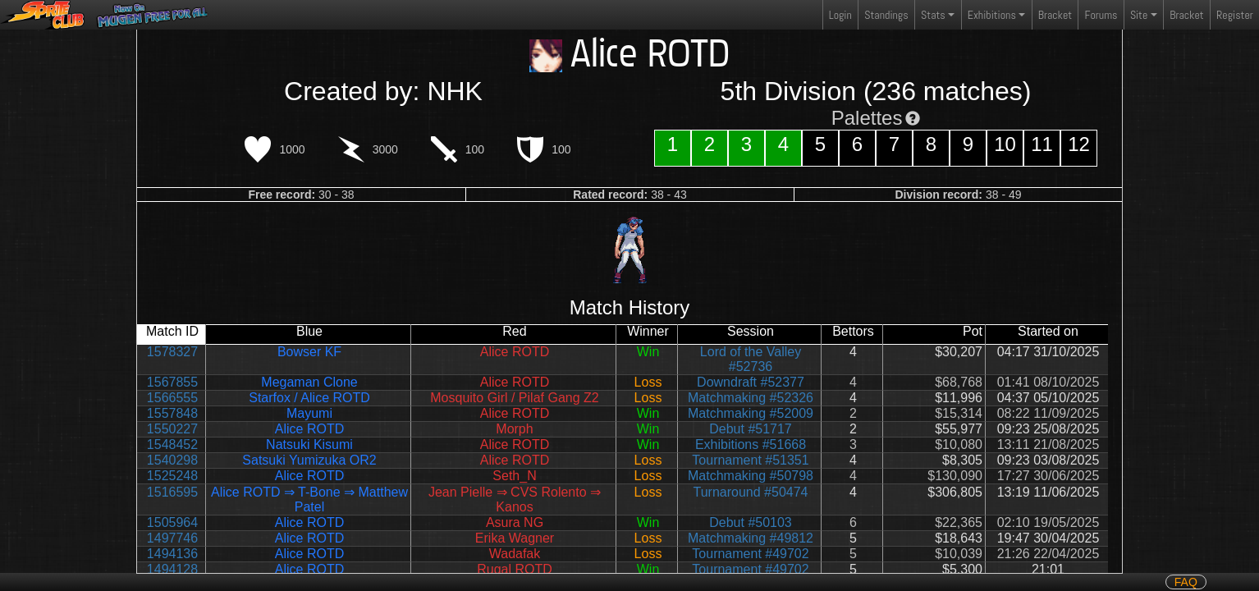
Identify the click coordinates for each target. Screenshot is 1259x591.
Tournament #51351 (750, 460)
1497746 (172, 538)
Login (840, 14)
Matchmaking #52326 (750, 398)
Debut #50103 (750, 522)
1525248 (172, 476)
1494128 (172, 569)
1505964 (172, 522)
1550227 (172, 429)
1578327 (172, 352)
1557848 (172, 413)
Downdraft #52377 (750, 382)
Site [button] (1138, 14)
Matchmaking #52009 (750, 413)
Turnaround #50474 (751, 492)
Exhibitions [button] (992, 14)
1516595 (172, 492)
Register (1234, 14)
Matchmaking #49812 (750, 538)
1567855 (172, 382)
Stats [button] (933, 14)
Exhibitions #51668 (750, 444)
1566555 (172, 398)
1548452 (172, 444)
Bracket (1055, 14)
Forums (1101, 14)
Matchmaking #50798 (750, 476)
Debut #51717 (750, 429)
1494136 (172, 554)
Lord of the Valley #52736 (750, 359)
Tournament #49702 (750, 554)
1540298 (172, 460)
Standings (885, 18)
